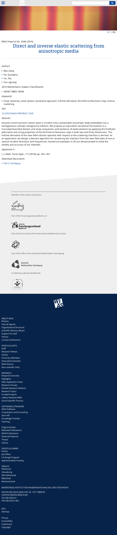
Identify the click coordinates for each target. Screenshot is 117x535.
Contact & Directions (11, 339)
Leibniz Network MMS (12, 397)
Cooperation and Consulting (15, 412)
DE (108, 32)
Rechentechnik (8, 481)
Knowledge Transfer (11, 418)
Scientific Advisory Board (13, 330)
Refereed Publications (12, 430)
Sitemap (5, 511)
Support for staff (9, 333)
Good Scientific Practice (12, 400)
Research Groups (9, 385)
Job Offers (6, 454)
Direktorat (6, 469)
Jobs (3, 508)
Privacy (5, 517)
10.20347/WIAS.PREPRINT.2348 (17, 113)
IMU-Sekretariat (9, 475)
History (5, 336)
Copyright (6, 527)
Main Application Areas (12, 381)
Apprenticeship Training (13, 460)
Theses (5, 439)
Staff (4, 348)
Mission (5, 321)
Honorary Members (11, 357)
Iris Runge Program (10, 457)
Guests (5, 354)
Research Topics (9, 391)
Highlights (6, 378)
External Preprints (10, 436)
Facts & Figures (8, 324)
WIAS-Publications (10, 433)
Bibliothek (6, 478)
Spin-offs (6, 415)
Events (5, 451)
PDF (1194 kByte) (12, 163)
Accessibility (7, 521)
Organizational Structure (13, 327)
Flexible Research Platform (14, 388)
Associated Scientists (11, 361)
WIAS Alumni (7, 364)
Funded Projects (9, 394)
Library (5, 442)
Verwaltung (7, 472)
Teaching (6, 421)
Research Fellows (9, 351)
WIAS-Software (8, 409)
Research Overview (10, 375)
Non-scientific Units (11, 367)
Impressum (7, 524)
